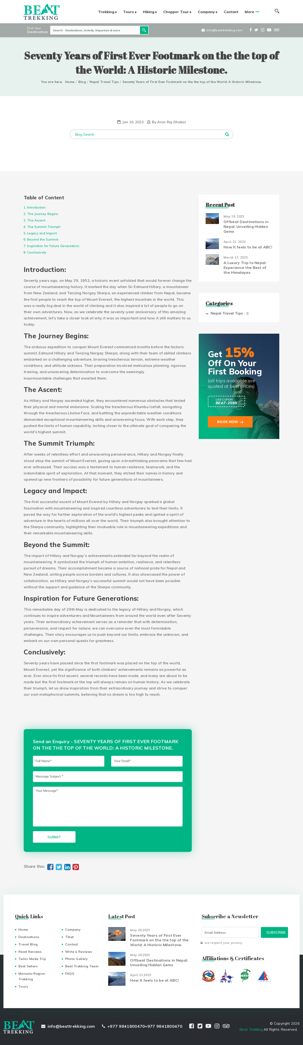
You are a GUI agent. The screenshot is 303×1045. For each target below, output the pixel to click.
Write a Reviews (78, 952)
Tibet (69, 937)
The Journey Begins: (43, 214)
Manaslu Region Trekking (31, 976)
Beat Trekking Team (81, 966)
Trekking (106, 11)
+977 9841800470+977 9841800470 (142, 1026)
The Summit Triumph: (44, 227)
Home (69, 82)
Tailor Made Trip (32, 959)
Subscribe (276, 932)
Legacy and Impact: (42, 233)
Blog (82, 82)
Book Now (227, 422)
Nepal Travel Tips (104, 82)
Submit (54, 837)
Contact (231, 11)
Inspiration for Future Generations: (53, 246)
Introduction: (36, 207)
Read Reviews (30, 952)
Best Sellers (28, 966)
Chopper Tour (176, 11)
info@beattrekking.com (222, 30)
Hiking (148, 11)
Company (206, 11)
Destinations (28, 937)
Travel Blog (28, 944)
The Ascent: (36, 220)
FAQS (69, 973)
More (249, 11)
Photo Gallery (76, 959)
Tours (128, 11)
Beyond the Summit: (43, 239)
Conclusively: (37, 252)
